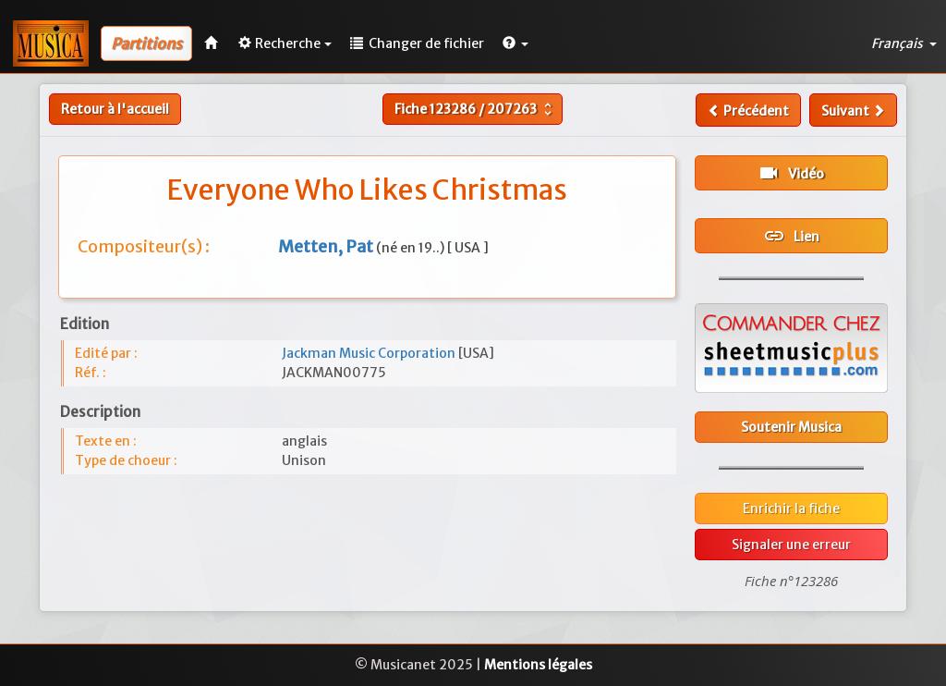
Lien (791, 236)
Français (904, 43)
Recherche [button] (285, 43)
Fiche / (475, 109)
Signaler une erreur (791, 544)
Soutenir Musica (791, 427)
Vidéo (791, 173)
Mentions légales (538, 664)
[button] (515, 43)
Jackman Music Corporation (370, 353)
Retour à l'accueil (115, 109)
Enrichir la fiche (791, 508)
